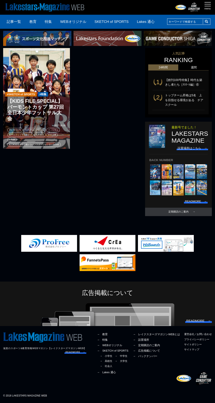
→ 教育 (102, 335)
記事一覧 (14, 22)
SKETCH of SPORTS (111, 22)
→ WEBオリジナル (109, 346)
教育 (33, 22)
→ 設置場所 (141, 341)
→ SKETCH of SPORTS (112, 351)
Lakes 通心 (146, 22)
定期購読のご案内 (178, 212)
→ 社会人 (106, 367)
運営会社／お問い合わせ (198, 335)
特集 (48, 22)
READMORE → (75, 353)
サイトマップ (191, 350)
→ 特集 (102, 341)
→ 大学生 (121, 362)
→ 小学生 (106, 357)
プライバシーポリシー (196, 340)
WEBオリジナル (73, 22)
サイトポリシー (193, 345)
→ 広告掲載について (146, 351)
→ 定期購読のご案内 (146, 346)
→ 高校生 (106, 362)
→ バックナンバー (145, 357)
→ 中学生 (121, 357)
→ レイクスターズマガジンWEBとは (156, 335)
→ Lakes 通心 (106, 373)
